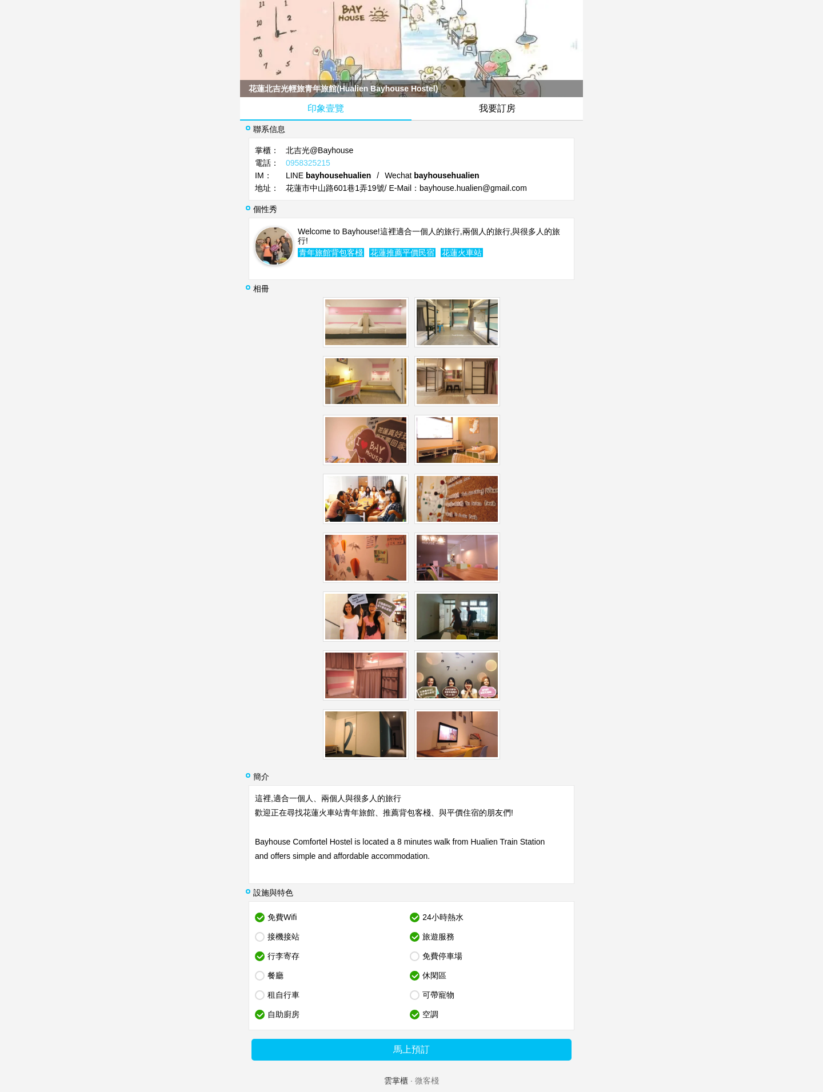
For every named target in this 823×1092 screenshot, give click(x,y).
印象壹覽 (325, 108)
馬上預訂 (411, 1049)
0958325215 (308, 162)
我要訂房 (497, 108)
